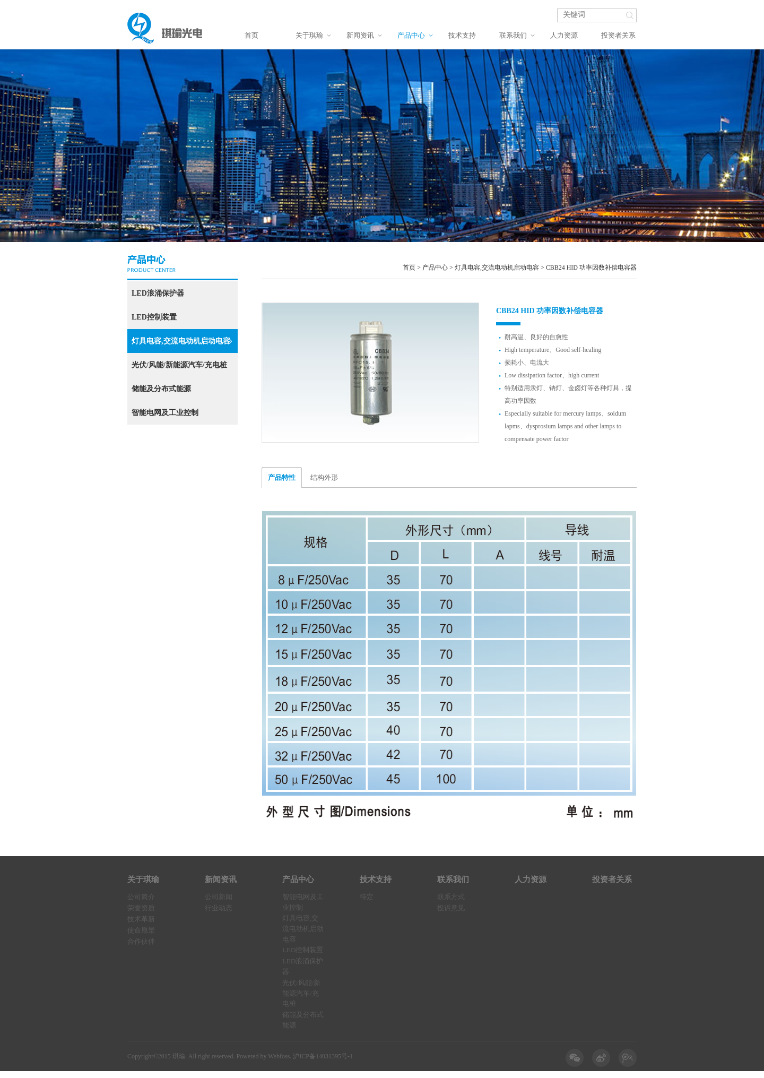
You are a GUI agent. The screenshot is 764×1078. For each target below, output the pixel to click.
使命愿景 (141, 930)
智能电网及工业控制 (165, 413)
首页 (251, 35)
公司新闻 (218, 897)
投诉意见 (451, 908)
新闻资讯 (360, 35)
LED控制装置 (154, 317)
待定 (367, 897)
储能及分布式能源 (161, 389)
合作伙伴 (141, 941)
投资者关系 (618, 35)
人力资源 (564, 35)
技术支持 (462, 35)
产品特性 (282, 477)
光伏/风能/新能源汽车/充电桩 (179, 365)
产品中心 (411, 35)
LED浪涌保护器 (158, 293)
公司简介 (141, 897)
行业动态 (218, 908)
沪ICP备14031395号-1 (323, 1056)
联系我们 (513, 35)
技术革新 (141, 919)
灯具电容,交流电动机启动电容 (182, 341)
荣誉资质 (141, 908)
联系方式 (451, 897)
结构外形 (324, 477)
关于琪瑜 (309, 35)
